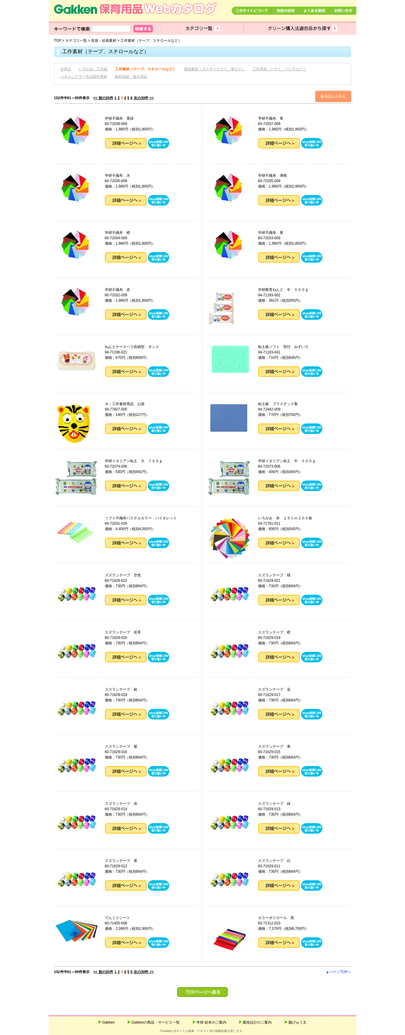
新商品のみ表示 (333, 96)
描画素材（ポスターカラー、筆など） (214, 69)
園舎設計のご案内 (257, 1022)
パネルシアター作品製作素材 (83, 77)
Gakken (108, 1022)
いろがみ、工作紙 (93, 69)
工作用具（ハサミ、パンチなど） (280, 69)
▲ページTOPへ (338, 972)
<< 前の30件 (103, 98)
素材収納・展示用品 (131, 77)
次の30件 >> (144, 98)
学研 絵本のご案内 (211, 1022)
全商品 (65, 69)
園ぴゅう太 (297, 1022)
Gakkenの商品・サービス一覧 (155, 1022)
